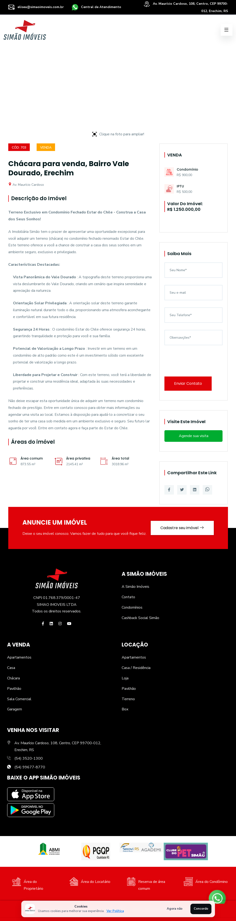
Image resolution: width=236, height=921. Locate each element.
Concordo (201, 909)
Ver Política (115, 911)
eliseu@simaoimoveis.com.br (36, 7)
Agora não (174, 909)
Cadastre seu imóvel (182, 528)
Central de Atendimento (96, 7)
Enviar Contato (188, 383)
